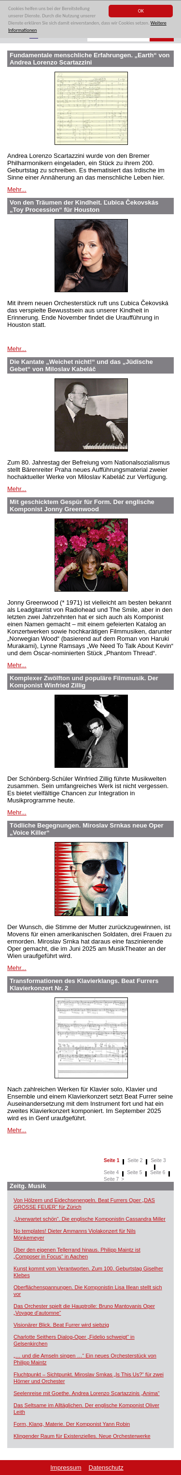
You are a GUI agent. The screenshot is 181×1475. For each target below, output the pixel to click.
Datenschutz (106, 1467)
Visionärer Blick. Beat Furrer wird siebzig (61, 1325)
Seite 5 (134, 1172)
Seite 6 (157, 1172)
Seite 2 (134, 1160)
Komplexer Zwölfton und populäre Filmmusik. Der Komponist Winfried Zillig (84, 681)
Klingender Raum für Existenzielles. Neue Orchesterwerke (82, 1436)
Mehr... (17, 189)
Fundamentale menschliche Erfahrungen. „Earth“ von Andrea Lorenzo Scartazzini (90, 59)
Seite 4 (111, 1172)
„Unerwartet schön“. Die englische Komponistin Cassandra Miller (90, 1219)
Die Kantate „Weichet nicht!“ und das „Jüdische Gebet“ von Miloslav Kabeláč (81, 365)
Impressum (65, 1467)
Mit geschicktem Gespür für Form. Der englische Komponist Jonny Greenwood (82, 505)
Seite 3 (158, 1160)
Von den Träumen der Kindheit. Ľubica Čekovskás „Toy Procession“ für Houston (84, 206)
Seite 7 (111, 1179)
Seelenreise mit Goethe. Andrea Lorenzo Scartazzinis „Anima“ (87, 1393)
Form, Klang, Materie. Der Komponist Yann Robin (72, 1424)
